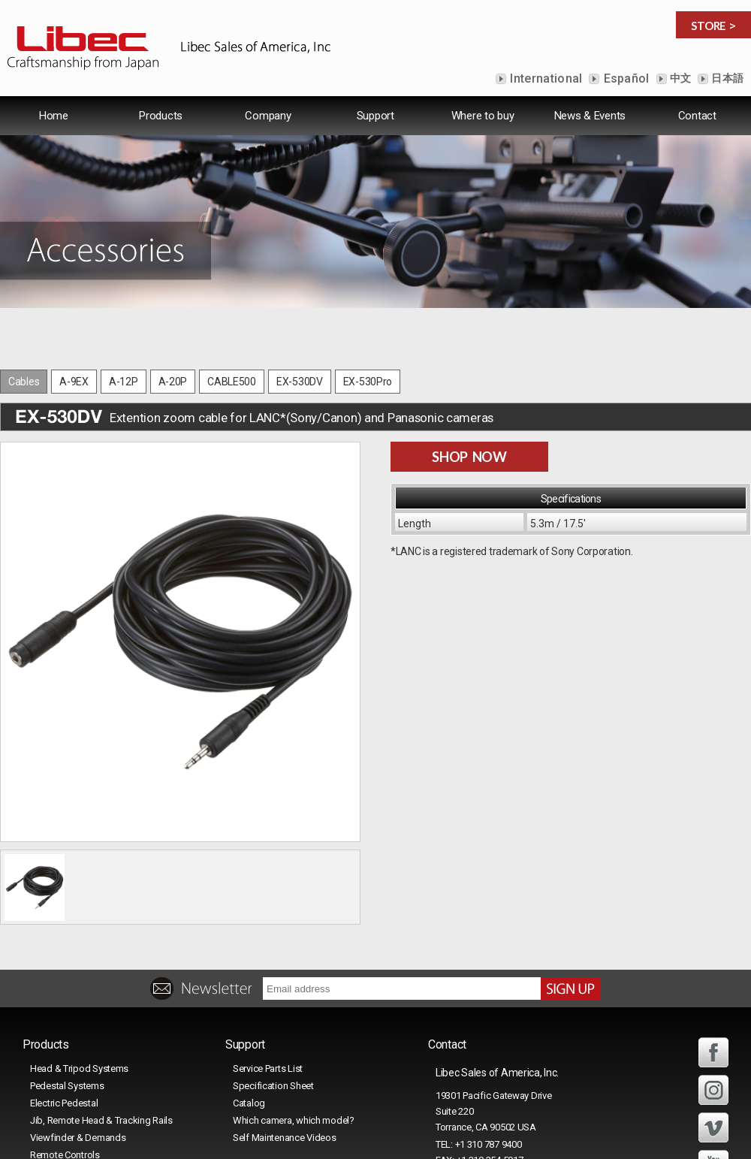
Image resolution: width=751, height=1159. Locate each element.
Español (625, 78)
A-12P (123, 382)
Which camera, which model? (293, 1120)
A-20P (173, 382)
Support (375, 115)
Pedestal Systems (67, 1085)
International (544, 78)
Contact (697, 115)
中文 (680, 78)
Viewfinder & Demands (77, 1137)
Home (53, 115)
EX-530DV (299, 382)
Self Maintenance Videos (284, 1137)
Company (268, 115)
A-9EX (74, 382)
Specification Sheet (273, 1085)
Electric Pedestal (64, 1103)
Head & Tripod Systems (79, 1068)
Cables (23, 382)
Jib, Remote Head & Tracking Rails (101, 1120)
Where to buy (482, 115)
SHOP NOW (469, 456)
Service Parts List (268, 1068)
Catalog (249, 1103)
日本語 (726, 78)
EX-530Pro (367, 382)
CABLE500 (231, 382)
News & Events (590, 115)
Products (160, 115)
